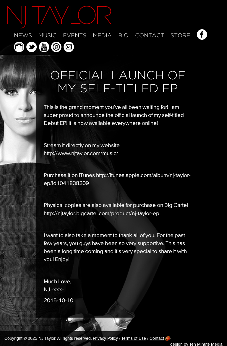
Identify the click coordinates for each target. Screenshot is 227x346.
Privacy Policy (105, 339)
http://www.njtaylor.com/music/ (81, 153)
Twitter (31, 47)
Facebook (202, 34)
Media (102, 35)
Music (47, 35)
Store (180, 35)
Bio (123, 35)
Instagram (19, 47)
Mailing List (69, 47)
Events (74, 35)
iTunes (56, 47)
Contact (149, 35)
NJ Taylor (59, 17)
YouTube (44, 47)
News (23, 35)
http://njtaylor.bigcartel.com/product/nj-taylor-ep (101, 213)
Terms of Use (133, 339)
